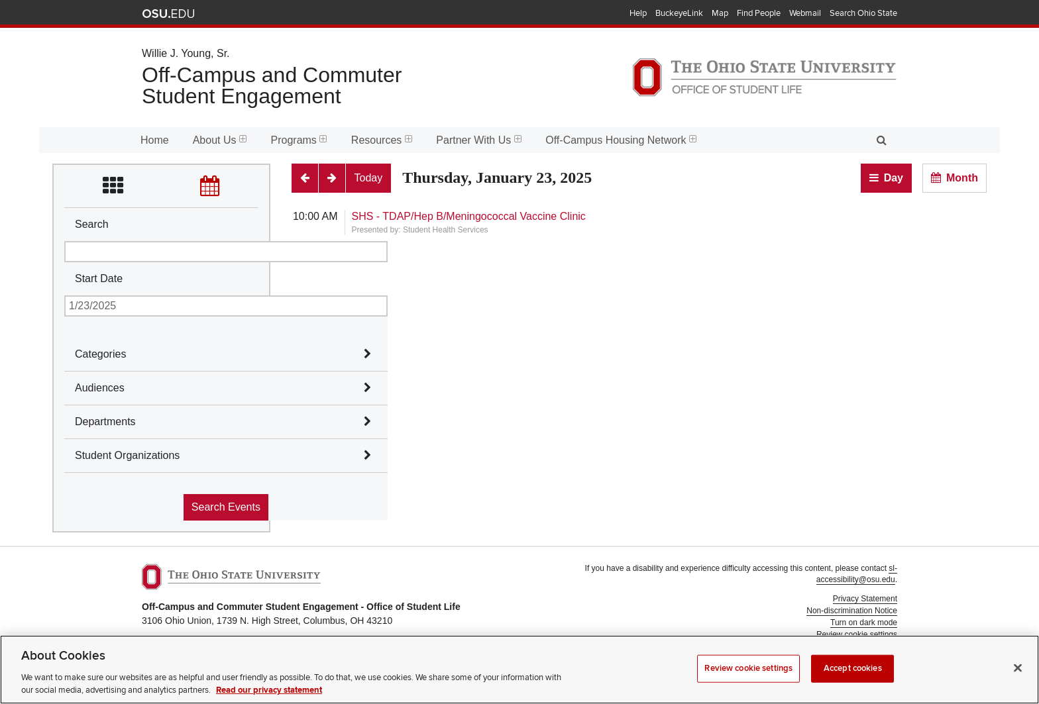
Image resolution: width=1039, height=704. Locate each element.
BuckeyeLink (679, 13)
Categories (100, 354)
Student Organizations (127, 455)
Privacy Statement (865, 598)
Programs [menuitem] (299, 140)
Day (893, 177)
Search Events (225, 507)
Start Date (99, 278)
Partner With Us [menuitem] (478, 140)
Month (962, 177)
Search (92, 224)
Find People (759, 13)
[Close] (1017, 678)
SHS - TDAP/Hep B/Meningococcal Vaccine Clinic (469, 216)
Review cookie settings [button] (856, 634)
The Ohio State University (168, 14)
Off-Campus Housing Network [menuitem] (620, 140)
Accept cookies (853, 678)
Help (638, 13)
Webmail (805, 13)
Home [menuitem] (154, 140)
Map (720, 13)
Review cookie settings (748, 678)
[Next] (332, 178)
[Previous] (305, 178)
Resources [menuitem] (381, 140)
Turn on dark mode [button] (863, 622)
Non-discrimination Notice (851, 610)
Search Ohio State (863, 13)
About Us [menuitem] (220, 140)
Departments (105, 421)
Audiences (100, 387)
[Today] (369, 178)
